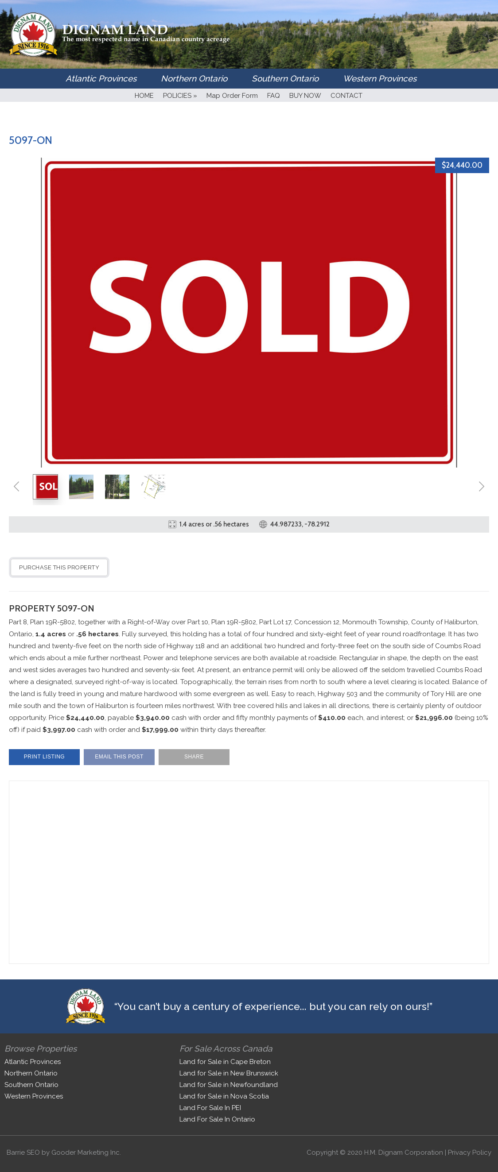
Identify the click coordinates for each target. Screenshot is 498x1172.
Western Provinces (379, 78)
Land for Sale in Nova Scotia (224, 1096)
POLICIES (180, 96)
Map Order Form (232, 96)
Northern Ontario (194, 78)
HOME (144, 96)
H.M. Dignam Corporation (403, 1153)
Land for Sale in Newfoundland (228, 1085)
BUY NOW (305, 96)
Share (194, 757)
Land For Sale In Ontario (217, 1119)
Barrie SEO (23, 1153)
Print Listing (44, 757)
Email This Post (119, 757)
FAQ (273, 96)
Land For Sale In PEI (210, 1108)
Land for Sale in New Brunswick (228, 1073)
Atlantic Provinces (101, 78)
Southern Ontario (285, 78)
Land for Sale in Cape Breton (225, 1062)
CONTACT (346, 96)
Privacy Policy (469, 1153)
